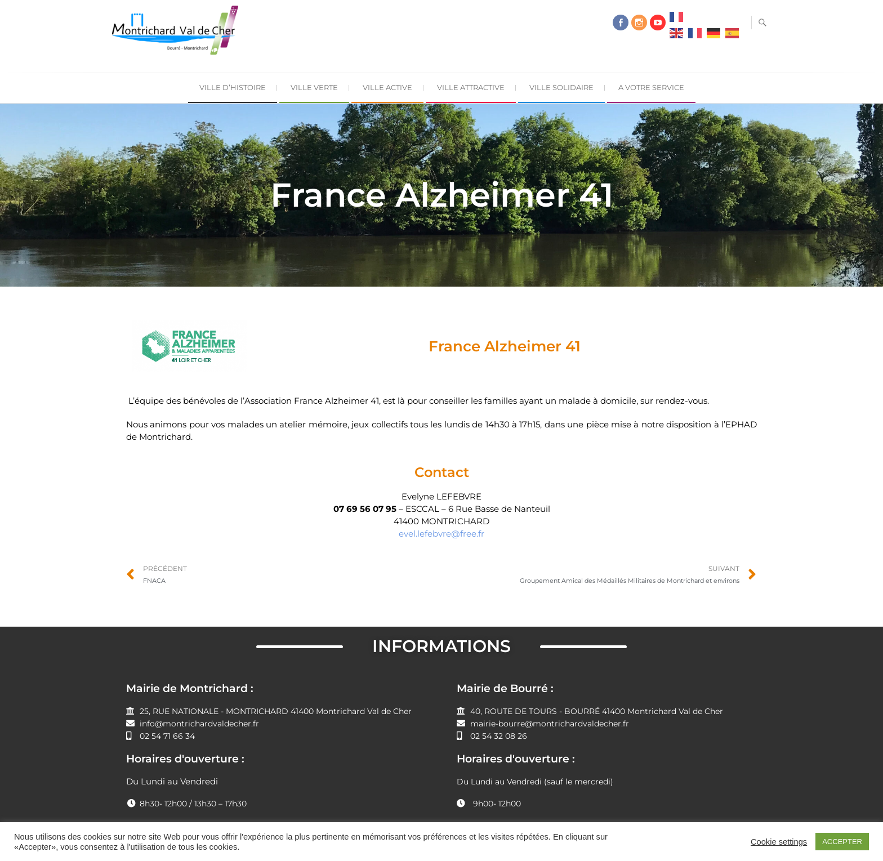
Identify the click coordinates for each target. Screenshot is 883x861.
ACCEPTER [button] (842, 841)
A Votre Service (651, 87)
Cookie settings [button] (779, 841)
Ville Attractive (471, 87)
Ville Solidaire (561, 87)
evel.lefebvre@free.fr (441, 533)
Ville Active (387, 87)
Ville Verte (314, 87)
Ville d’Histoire (232, 87)
